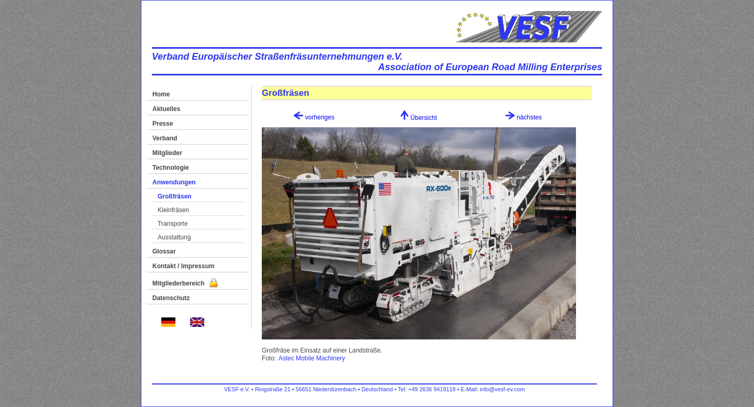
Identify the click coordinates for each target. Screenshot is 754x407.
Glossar (164, 251)
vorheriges (314, 117)
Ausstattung (174, 237)
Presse (162, 123)
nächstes (523, 117)
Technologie (170, 167)
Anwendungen (174, 182)
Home (161, 94)
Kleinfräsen (173, 210)
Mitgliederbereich (185, 283)
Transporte (173, 223)
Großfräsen (175, 196)
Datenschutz (171, 298)
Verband (164, 138)
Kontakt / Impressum (183, 266)
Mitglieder (167, 153)
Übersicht (419, 118)
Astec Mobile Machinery (312, 358)
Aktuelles (166, 109)
